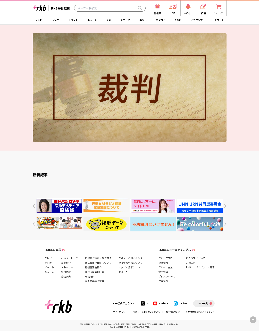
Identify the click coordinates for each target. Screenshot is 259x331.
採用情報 (66, 272)
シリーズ (219, 20)
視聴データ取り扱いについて (146, 311)
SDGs (178, 20)
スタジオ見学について (130, 267)
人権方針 (191, 262)
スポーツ (125, 20)
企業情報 (163, 262)
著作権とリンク (173, 311)
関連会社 (123, 272)
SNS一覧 (203, 303)
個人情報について (195, 258)
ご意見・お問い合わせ (130, 258)
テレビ (38, 20)
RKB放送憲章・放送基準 (98, 258)
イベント (73, 20)
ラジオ (55, 20)
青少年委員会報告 (94, 281)
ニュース (92, 20)
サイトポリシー (120, 311)
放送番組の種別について (98, 262)
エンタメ (160, 20)
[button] (33, 206)
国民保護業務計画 (94, 272)
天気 (108, 20)
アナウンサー (198, 20)
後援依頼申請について (130, 262)
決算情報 (163, 281)
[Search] (140, 8)
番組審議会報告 (93, 267)
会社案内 (66, 276)
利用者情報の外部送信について (200, 311)
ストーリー (67, 267)
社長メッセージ (69, 258)
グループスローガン (169, 258)
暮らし (143, 20)
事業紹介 (66, 262)
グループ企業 (165, 267)
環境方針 (90, 276)
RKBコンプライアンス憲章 (200, 267)
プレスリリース (166, 276)
